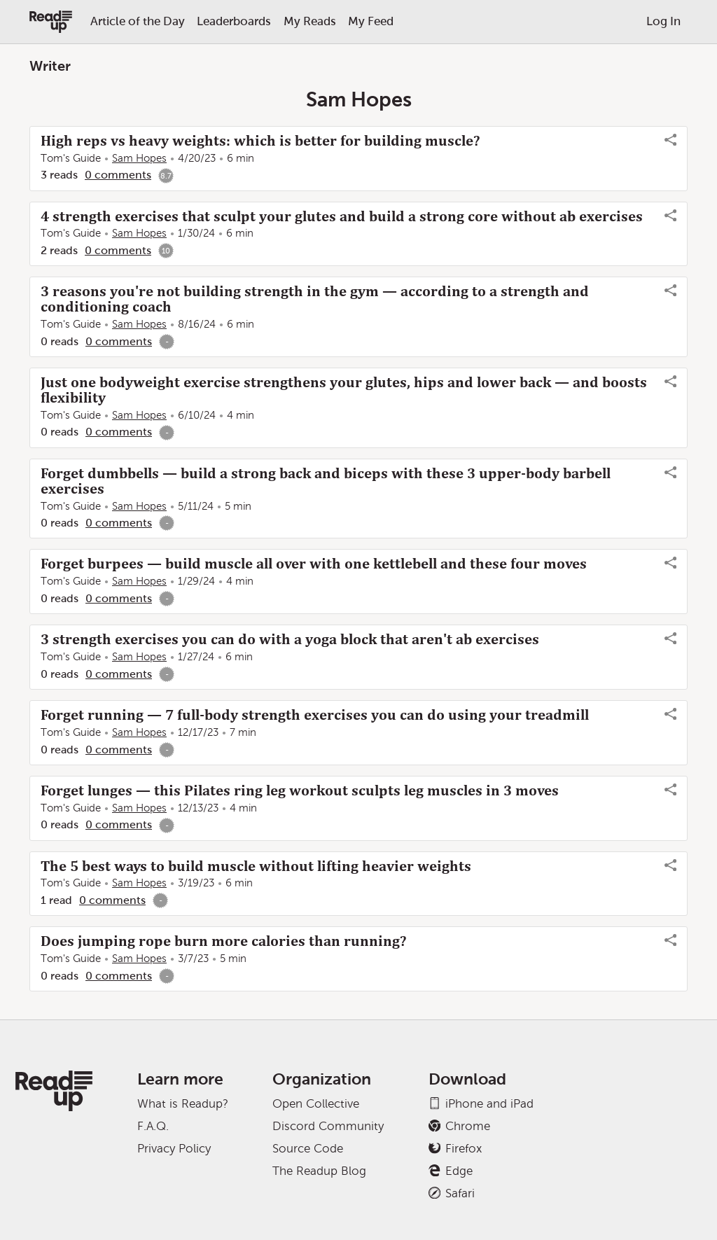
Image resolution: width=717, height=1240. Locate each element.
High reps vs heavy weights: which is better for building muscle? (260, 140)
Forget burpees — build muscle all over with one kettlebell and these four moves (314, 563)
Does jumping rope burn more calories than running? (223, 941)
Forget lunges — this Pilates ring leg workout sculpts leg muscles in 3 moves (300, 790)
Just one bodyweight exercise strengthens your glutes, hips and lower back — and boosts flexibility (344, 390)
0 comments (118, 175)
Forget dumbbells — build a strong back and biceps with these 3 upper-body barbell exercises (326, 481)
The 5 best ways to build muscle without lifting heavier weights (256, 866)
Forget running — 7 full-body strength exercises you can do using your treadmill (315, 714)
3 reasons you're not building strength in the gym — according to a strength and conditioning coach (315, 299)
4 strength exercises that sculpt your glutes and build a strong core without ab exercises (342, 216)
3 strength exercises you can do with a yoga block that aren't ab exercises (290, 639)
